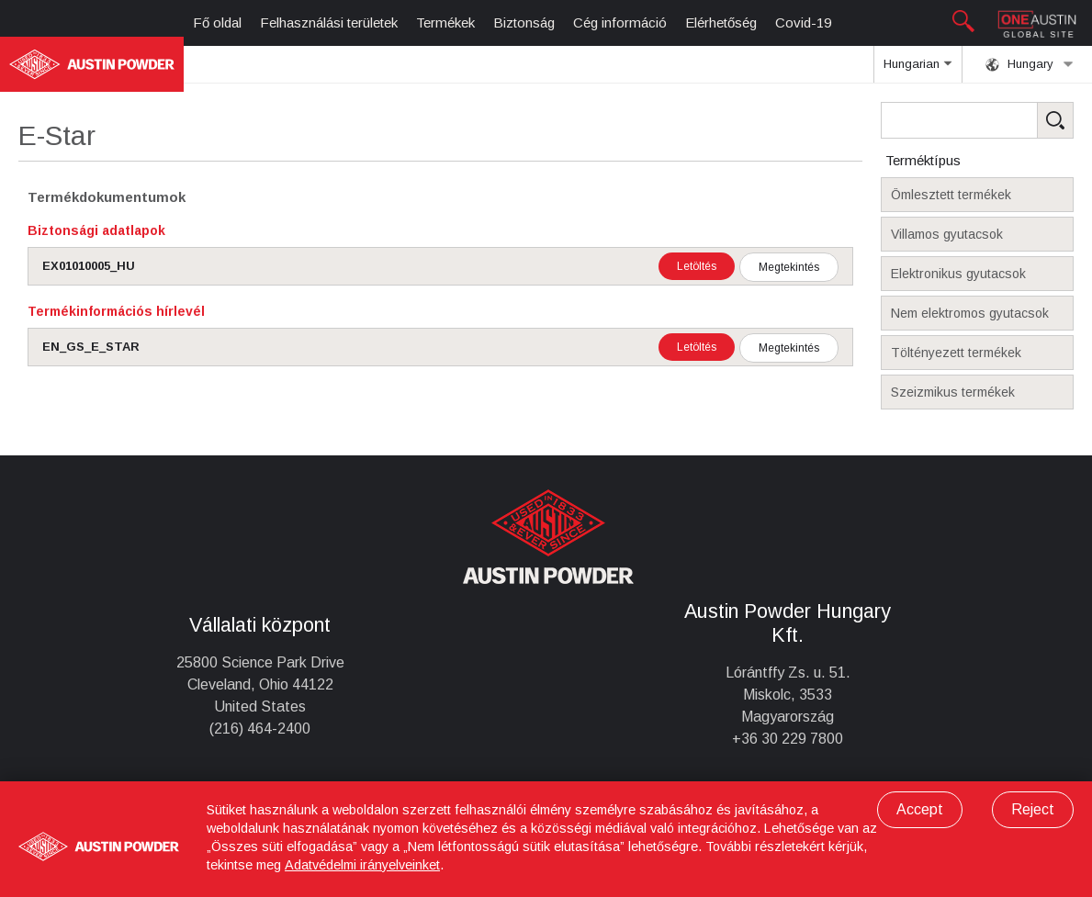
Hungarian (917, 70)
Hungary (1029, 64)
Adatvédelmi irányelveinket (362, 865)
